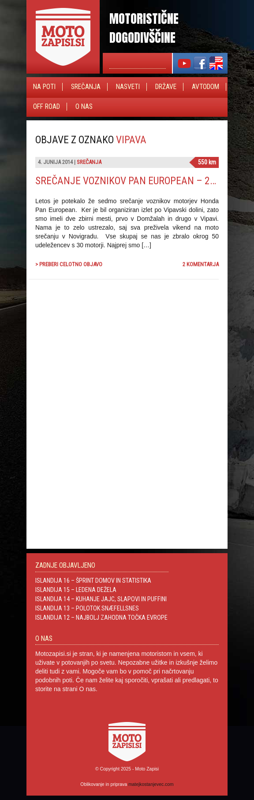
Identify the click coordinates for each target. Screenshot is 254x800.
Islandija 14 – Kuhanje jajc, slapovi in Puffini (101, 599)
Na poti (44, 87)
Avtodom (205, 87)
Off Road (46, 107)
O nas (84, 107)
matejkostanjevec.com (151, 784)
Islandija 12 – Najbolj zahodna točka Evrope (101, 617)
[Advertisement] (152, 381)
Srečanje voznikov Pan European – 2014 (130, 181)
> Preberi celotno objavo (68, 264)
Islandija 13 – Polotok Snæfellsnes (87, 608)
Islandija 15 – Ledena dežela (75, 589)
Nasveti (128, 87)
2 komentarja (201, 264)
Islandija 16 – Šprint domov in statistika (93, 580)
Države (165, 87)
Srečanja (86, 87)
